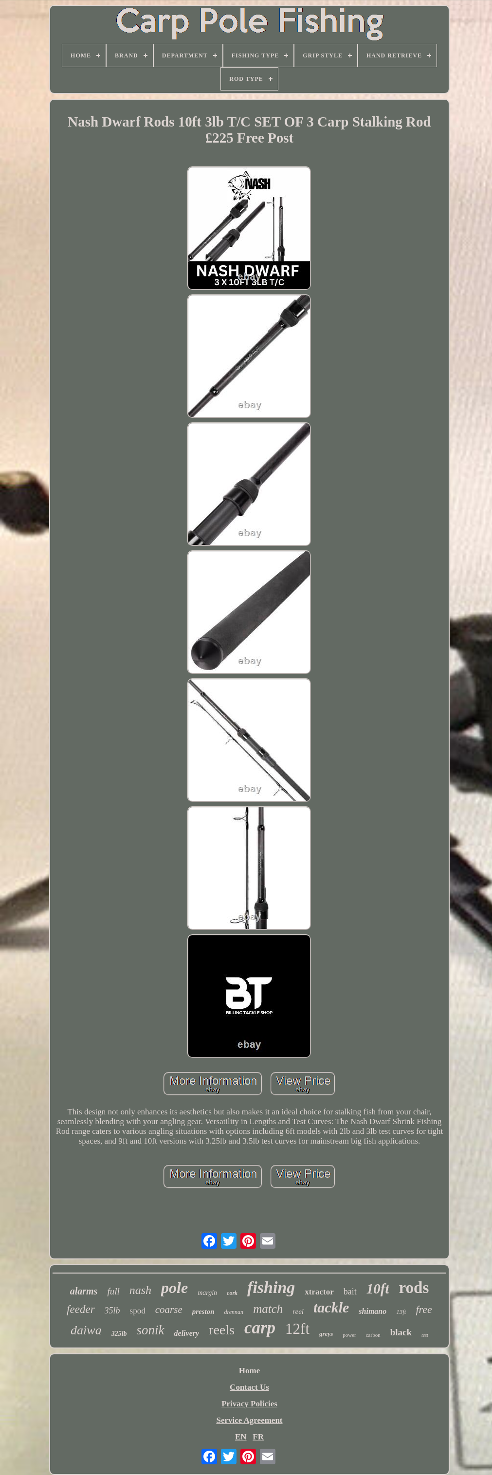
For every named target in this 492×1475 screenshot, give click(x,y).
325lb (119, 1333)
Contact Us (249, 1387)
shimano (372, 1311)
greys (326, 1333)
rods (414, 1287)
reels (222, 1329)
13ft (401, 1311)
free (424, 1309)
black (401, 1332)
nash (140, 1290)
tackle (331, 1307)
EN (241, 1436)
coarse (168, 1309)
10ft (377, 1288)
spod (138, 1310)
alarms (84, 1291)
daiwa (86, 1330)
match (268, 1308)
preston (203, 1311)
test (424, 1335)
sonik (150, 1330)
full (113, 1291)
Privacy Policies (249, 1403)
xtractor (319, 1291)
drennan (234, 1312)
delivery (187, 1333)
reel (298, 1311)
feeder (80, 1309)
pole (174, 1287)
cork (232, 1293)
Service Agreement (249, 1420)
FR (258, 1436)
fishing (271, 1287)
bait (350, 1291)
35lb (112, 1310)
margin (207, 1292)
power (349, 1335)
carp (259, 1327)
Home (249, 1370)
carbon (373, 1335)
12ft (297, 1328)
